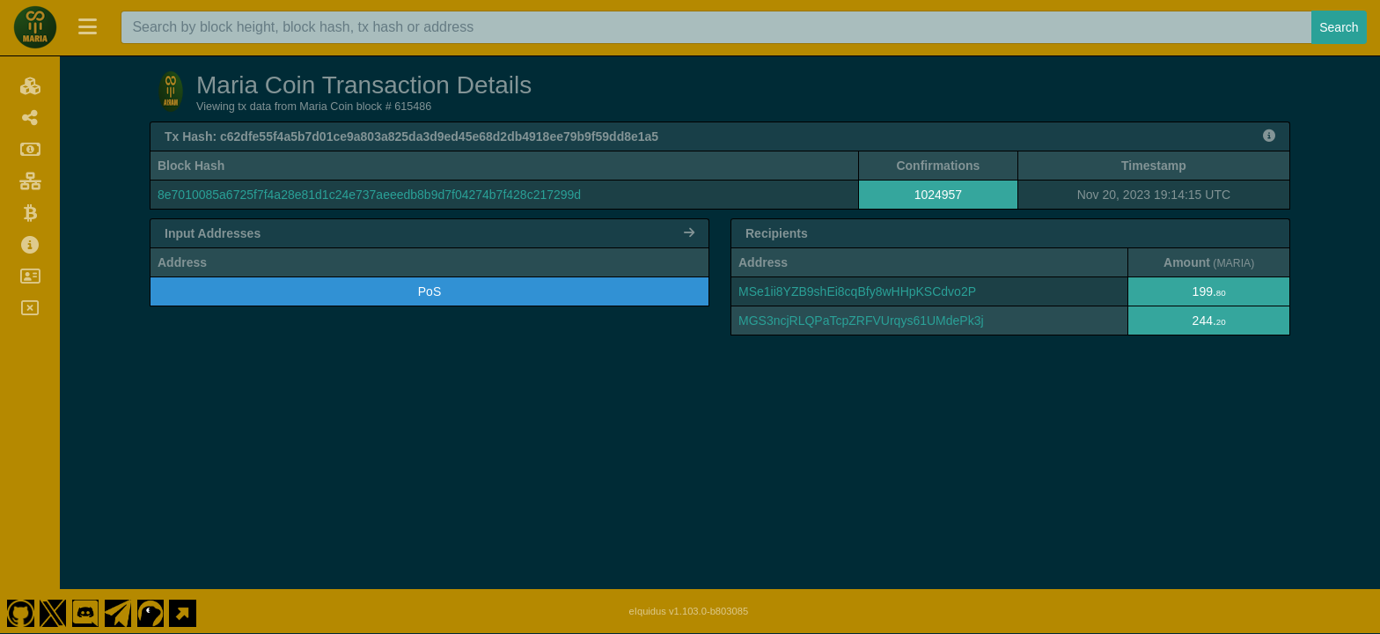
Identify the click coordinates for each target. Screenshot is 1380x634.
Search (1338, 27)
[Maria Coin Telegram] (118, 611)
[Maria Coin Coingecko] (150, 611)
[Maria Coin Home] (35, 27)
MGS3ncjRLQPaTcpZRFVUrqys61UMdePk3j (861, 320)
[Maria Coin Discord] (85, 611)
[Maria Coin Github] (20, 611)
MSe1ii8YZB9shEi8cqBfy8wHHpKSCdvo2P (857, 291)
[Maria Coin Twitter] (53, 611)
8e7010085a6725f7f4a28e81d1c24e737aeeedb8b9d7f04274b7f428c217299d (369, 195)
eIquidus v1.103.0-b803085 (689, 611)
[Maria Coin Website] (183, 611)
